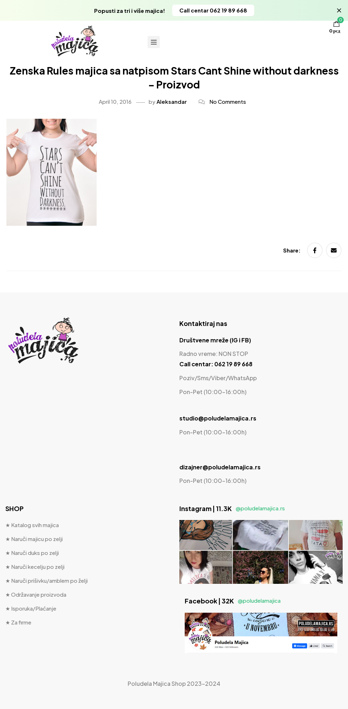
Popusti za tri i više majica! (129, 10)
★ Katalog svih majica (32, 524)
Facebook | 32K (233, 601)
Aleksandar (172, 101)
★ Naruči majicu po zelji (34, 538)
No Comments (227, 101)
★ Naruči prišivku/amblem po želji (46, 580)
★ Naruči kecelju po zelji (35, 566)
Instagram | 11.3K (232, 508)
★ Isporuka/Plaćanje (30, 608)
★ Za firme (18, 622)
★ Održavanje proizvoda (35, 594)
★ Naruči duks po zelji (32, 552)
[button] (213, 10)
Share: (292, 250)
